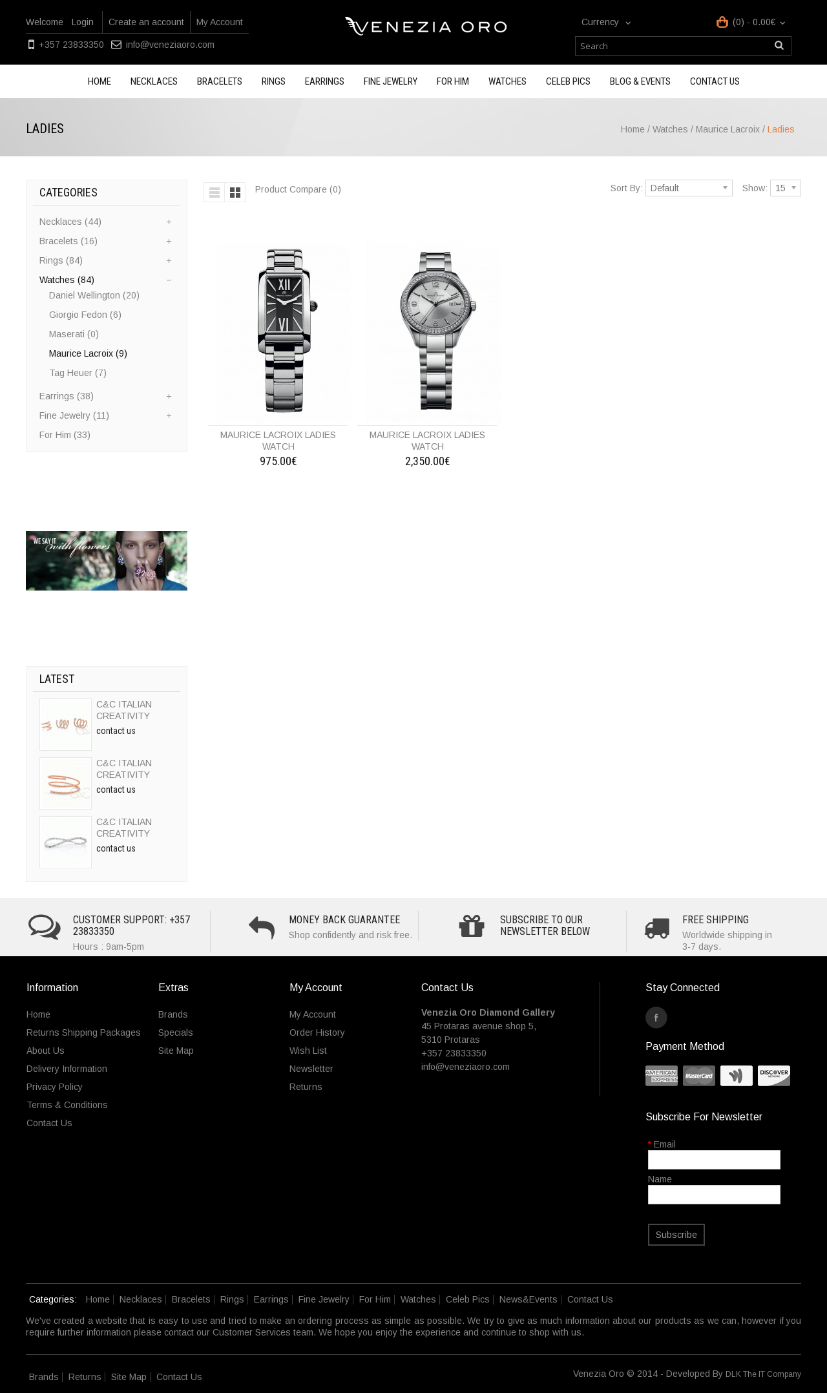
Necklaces (154, 81)
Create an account (146, 22)
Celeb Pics (568, 81)
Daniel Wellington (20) (94, 295)
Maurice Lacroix (729, 129)
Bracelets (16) (68, 241)
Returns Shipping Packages (83, 1032)
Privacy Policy (54, 1087)
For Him (453, 81)
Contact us (715, 81)
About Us (45, 1050)
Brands (173, 1014)
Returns (305, 1087)
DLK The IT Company (763, 1374)
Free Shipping (715, 920)
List (214, 192)
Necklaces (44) (70, 221)
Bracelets (219, 81)
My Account (219, 22)
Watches (507, 81)
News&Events (528, 1299)
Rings (274, 81)
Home (99, 81)
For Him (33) (64, 435)
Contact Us (49, 1123)
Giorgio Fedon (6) (85, 314)
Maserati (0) (74, 334)
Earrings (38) (66, 396)
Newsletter (311, 1068)
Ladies (781, 129)
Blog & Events (640, 81)
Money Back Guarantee (344, 920)
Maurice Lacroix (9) (88, 353)
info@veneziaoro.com (170, 44)
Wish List (308, 1050)
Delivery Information (66, 1068)
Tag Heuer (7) (78, 373)
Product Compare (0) (298, 189)
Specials (175, 1032)
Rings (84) (61, 260)
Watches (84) (66, 280)
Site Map (176, 1050)
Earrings (324, 81)
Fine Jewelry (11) (74, 415)
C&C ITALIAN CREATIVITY (124, 710)
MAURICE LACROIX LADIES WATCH (278, 441)
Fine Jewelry (390, 81)
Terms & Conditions (67, 1105)
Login (83, 22)
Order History (317, 1032)
